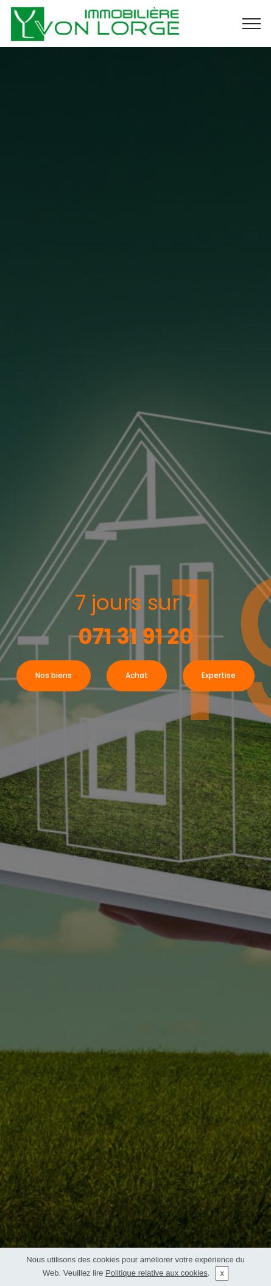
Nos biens (53, 675)
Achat (136, 675)
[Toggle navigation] (251, 24)
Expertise (219, 675)
